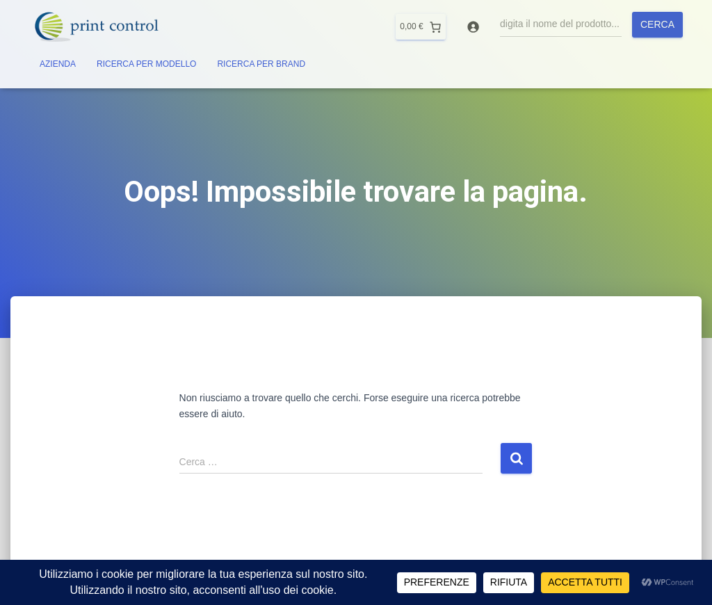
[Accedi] (473, 27)
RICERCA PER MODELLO (146, 64)
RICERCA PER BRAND (261, 64)
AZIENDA (58, 64)
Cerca (657, 24)
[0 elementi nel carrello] (420, 27)
